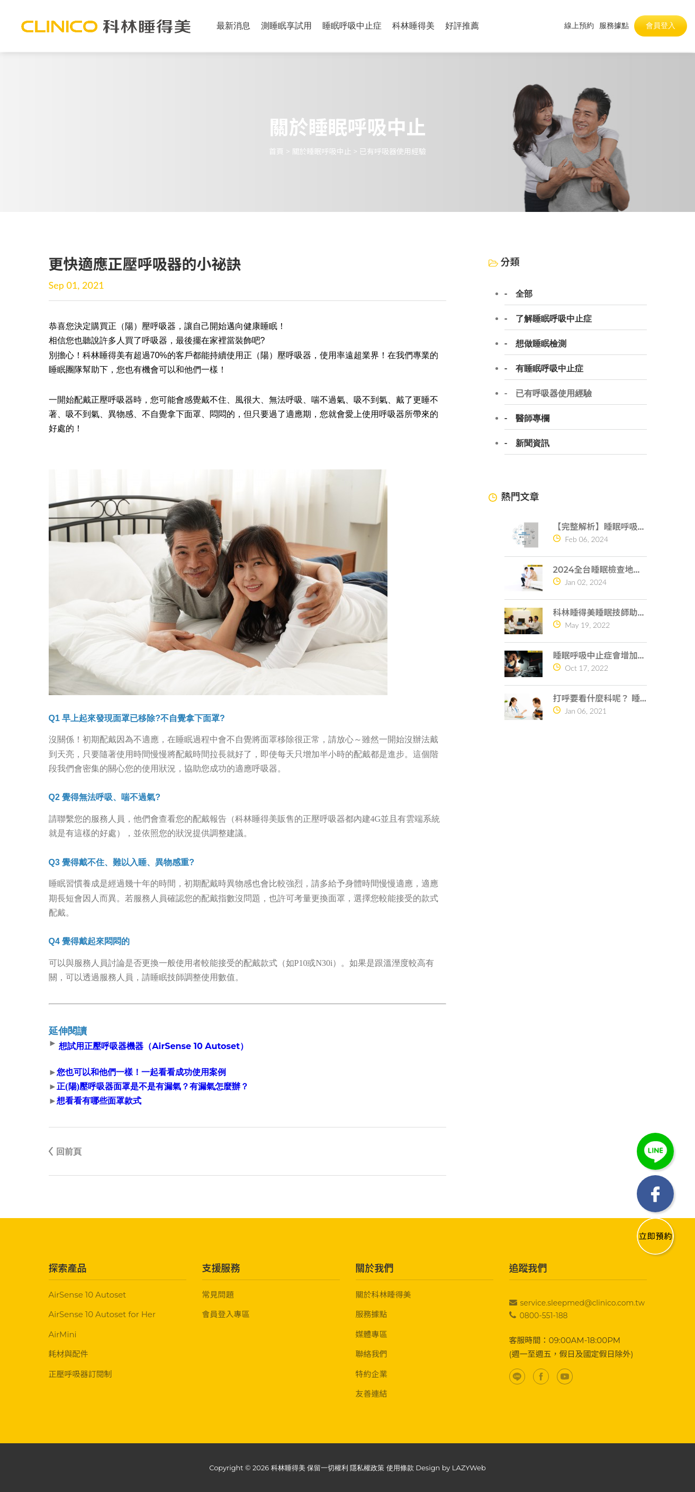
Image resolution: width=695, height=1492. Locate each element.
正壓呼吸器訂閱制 (80, 1374)
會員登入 (660, 26)
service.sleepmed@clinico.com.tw (582, 1303)
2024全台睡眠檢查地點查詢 (600, 570)
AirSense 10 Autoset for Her (102, 1314)
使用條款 (400, 1467)
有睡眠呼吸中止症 (549, 369)
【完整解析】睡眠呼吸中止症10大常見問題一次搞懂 (600, 527)
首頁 (276, 151)
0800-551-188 (544, 1315)
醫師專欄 (532, 418)
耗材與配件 (68, 1354)
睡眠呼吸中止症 (352, 26)
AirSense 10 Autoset (88, 1295)
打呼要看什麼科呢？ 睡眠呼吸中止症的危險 (600, 699)
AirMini (63, 1334)
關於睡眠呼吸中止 (321, 151)
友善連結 (371, 1394)
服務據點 (371, 1314)
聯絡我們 (371, 1354)
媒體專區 (371, 1334)
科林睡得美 (413, 26)
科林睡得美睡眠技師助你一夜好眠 (600, 613)
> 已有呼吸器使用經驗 (389, 151)
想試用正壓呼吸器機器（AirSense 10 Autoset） (153, 1046)
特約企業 (371, 1374)
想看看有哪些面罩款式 (99, 1101)
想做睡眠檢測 (541, 344)
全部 (524, 294)
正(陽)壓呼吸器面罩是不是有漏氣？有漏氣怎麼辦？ (153, 1086)
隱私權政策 (367, 1467)
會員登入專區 (226, 1314)
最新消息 (233, 26)
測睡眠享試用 (286, 26)
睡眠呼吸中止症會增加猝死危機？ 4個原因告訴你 (600, 656)
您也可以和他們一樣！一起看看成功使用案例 (141, 1072)
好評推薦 (462, 26)
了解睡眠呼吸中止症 (554, 319)
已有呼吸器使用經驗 (554, 393)
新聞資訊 (532, 443)
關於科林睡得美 (383, 1295)
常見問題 (218, 1295)
